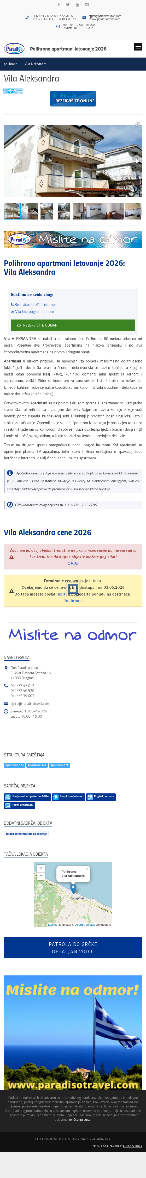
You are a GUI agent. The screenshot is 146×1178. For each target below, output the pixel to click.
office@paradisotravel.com (105, 16)
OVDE (73, 563)
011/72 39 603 (22, 695)
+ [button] (41, 869)
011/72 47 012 (22, 685)
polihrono (10, 63)
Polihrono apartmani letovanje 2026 (68, 48)
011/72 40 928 (22, 690)
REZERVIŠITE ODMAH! (38, 325)
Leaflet (52, 924)
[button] (137, 124)
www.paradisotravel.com (104, 19)
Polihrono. (73, 600)
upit (62, 594)
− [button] (41, 876)
